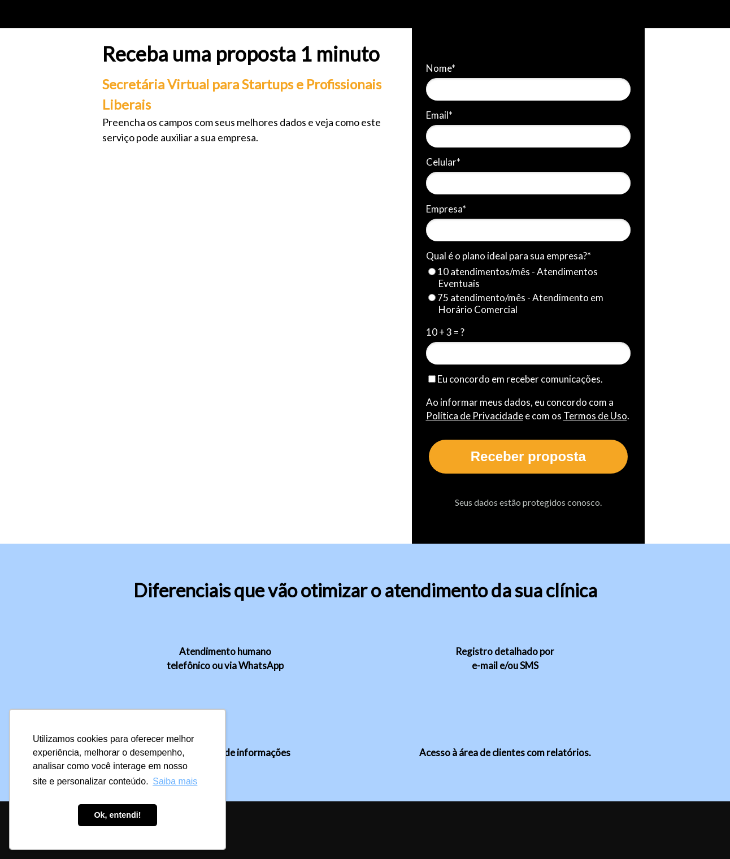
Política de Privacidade (474, 416)
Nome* (440, 68)
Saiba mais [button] (175, 781)
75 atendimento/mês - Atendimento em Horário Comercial (515, 303)
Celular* (443, 162)
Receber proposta (528, 456)
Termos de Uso (595, 416)
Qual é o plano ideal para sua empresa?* (508, 256)
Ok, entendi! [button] (117, 814)
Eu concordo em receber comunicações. (515, 379)
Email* (439, 115)
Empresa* (446, 209)
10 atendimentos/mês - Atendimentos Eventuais (513, 277)
